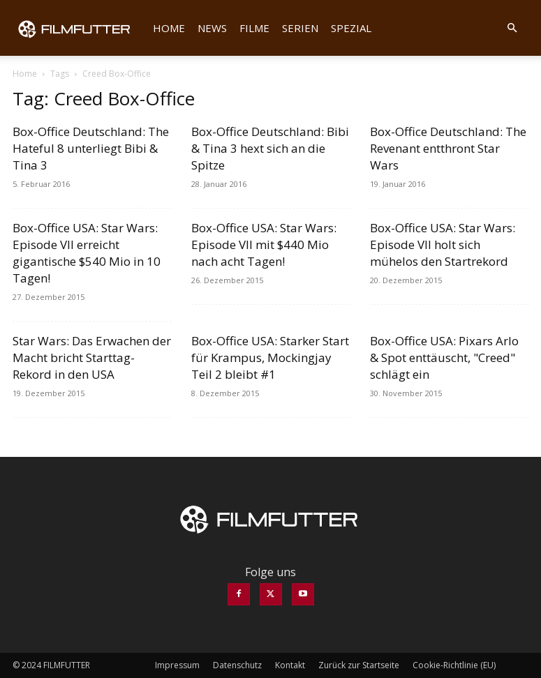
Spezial (351, 28)
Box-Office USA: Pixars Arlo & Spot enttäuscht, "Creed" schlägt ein (444, 357)
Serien (300, 28)
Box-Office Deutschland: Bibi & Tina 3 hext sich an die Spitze (270, 148)
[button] (512, 28)
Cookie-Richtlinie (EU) (454, 665)
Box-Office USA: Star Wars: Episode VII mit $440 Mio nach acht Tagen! (263, 244)
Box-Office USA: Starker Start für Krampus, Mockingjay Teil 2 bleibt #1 (270, 357)
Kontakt (290, 665)
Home (169, 28)
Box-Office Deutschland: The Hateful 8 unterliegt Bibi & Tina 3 (91, 148)
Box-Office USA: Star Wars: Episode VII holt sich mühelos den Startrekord (442, 244)
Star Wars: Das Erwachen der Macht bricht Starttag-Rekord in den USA (92, 357)
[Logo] (80, 28)
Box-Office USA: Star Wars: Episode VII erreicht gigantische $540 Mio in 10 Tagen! (87, 253)
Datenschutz (237, 665)
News (212, 28)
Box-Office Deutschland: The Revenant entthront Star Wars (448, 148)
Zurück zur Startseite (358, 665)
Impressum (177, 665)
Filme (254, 28)
